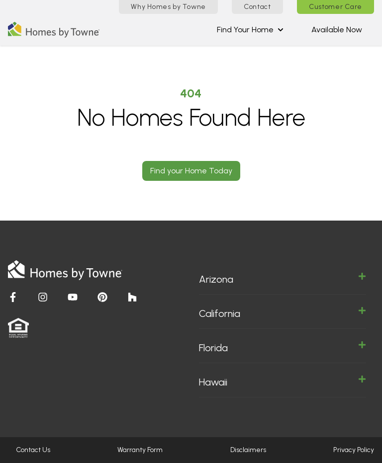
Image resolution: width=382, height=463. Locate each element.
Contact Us (33, 450)
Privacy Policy (353, 450)
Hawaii (282, 381)
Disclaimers (248, 450)
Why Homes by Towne (168, 6)
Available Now (336, 29)
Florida (282, 347)
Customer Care (335, 6)
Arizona (282, 278)
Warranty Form (140, 450)
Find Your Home (250, 29)
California (282, 313)
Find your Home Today (191, 170)
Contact (257, 6)
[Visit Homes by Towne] (13, 297)
